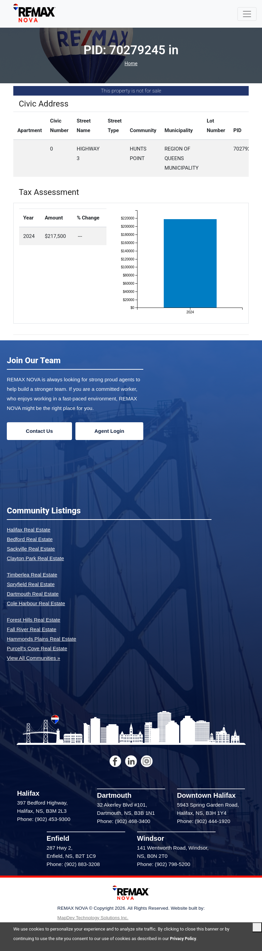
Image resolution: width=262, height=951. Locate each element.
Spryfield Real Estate (31, 584)
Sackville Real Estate (31, 549)
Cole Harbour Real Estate (36, 603)
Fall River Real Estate (31, 629)
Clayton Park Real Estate (35, 558)
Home (131, 63)
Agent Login (109, 431)
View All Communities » (33, 658)
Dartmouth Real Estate (33, 594)
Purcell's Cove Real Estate (37, 648)
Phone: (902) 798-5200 (163, 864)
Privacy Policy (184, 938)
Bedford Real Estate (30, 539)
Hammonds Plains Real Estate (41, 639)
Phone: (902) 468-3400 (123, 821)
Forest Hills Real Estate (33, 620)
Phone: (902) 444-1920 (203, 821)
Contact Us (39, 431)
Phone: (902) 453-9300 (43, 819)
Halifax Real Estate (28, 530)
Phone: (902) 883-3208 (73, 864)
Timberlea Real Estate (32, 575)
